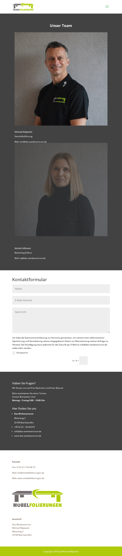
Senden (100, 360)
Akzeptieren (20, 352)
